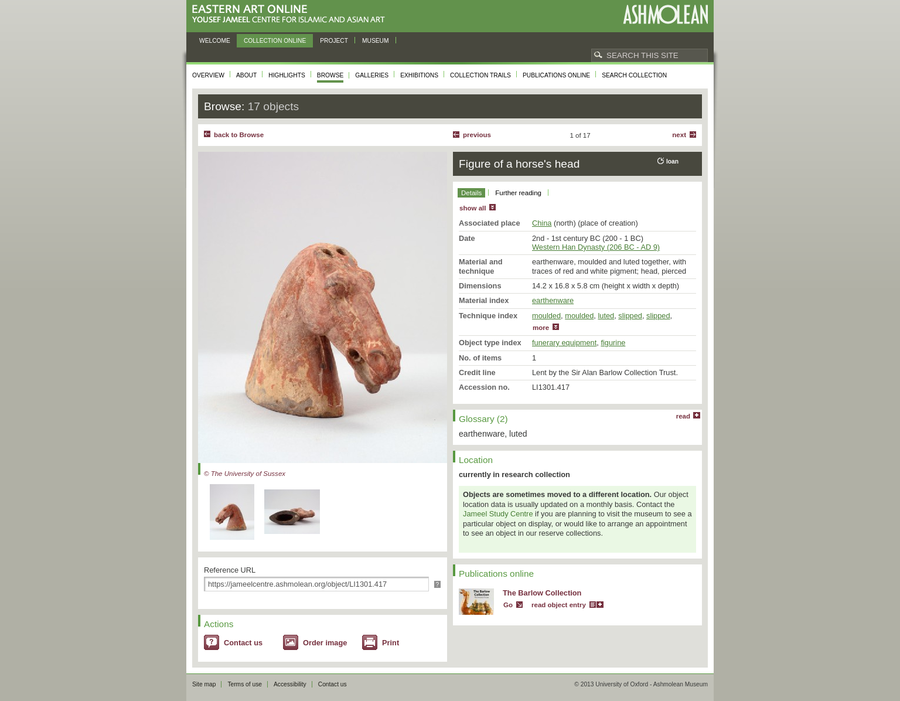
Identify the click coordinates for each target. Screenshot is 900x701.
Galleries (371, 75)
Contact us (243, 642)
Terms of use (244, 684)
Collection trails (480, 75)
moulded (546, 315)
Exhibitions (419, 75)
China (541, 223)
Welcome (214, 41)
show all (472, 208)
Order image (325, 642)
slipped (630, 315)
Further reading (518, 192)
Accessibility (290, 684)
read (683, 416)
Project (334, 41)
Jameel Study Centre (498, 513)
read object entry (558, 604)
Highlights (286, 75)
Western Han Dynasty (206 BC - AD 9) (596, 247)
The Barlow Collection (542, 592)
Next (679, 134)
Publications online (556, 75)
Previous (477, 134)
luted (606, 315)
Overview (208, 75)
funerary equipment (564, 342)
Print (390, 642)
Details (471, 192)
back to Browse (239, 134)
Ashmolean (665, 14)
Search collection (634, 75)
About (246, 75)
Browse (330, 75)
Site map (204, 684)
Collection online (275, 41)
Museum (375, 41)
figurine (613, 342)
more (541, 327)
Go (508, 604)
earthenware (553, 300)
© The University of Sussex (244, 473)
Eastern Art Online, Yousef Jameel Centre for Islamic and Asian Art (291, 14)
